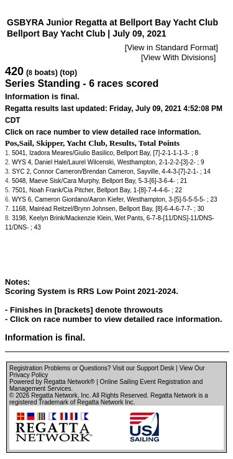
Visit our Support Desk (143, 368)
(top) (68, 72)
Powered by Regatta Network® (51, 381)
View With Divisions (179, 57)
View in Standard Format (171, 47)
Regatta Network (54, 395)
